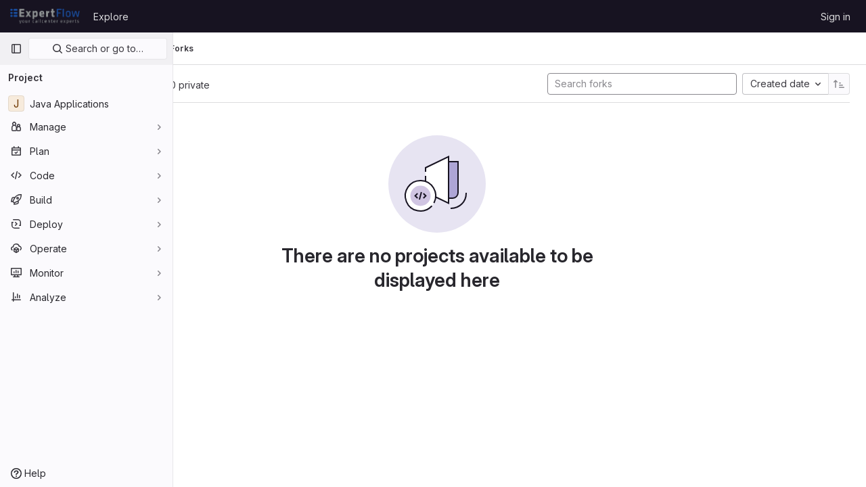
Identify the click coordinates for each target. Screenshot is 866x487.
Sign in (835, 16)
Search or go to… (97, 48)
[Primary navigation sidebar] (16, 49)
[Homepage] (45, 16)
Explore (111, 16)
